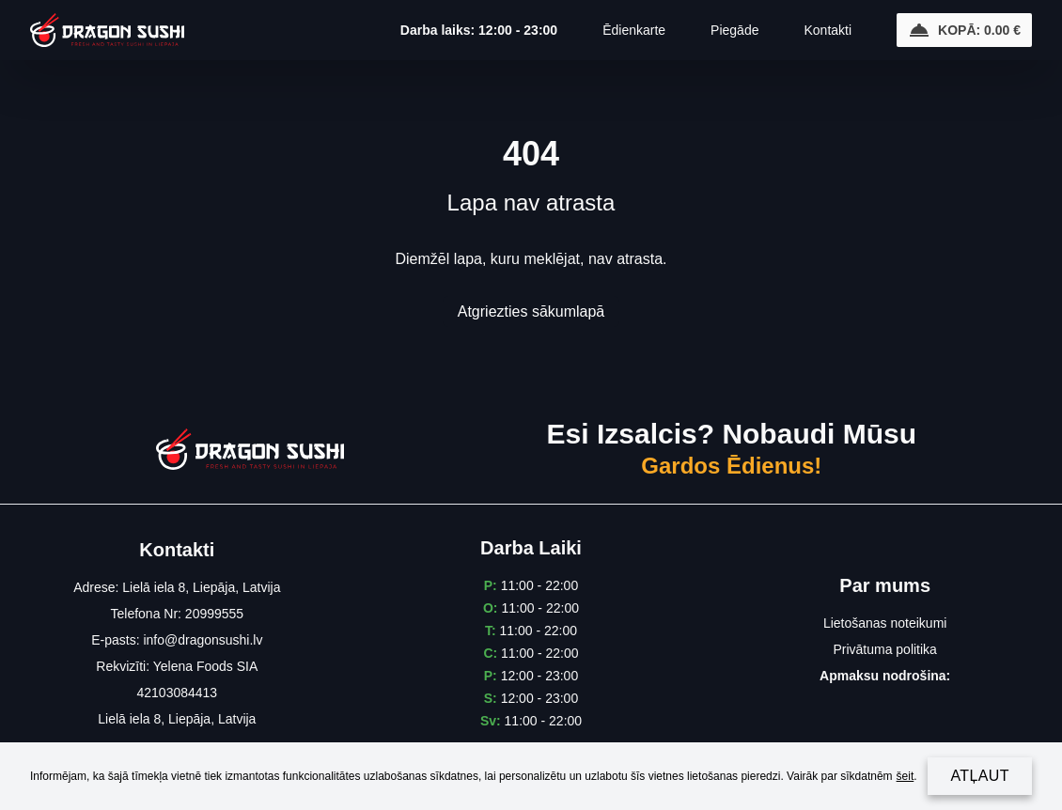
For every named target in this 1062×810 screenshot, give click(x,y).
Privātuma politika (885, 649)
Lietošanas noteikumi (885, 623)
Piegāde (734, 30)
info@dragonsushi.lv (202, 639)
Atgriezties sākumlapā (531, 311)
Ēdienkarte (633, 30)
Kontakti (827, 30)
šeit (905, 776)
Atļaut (979, 776)
